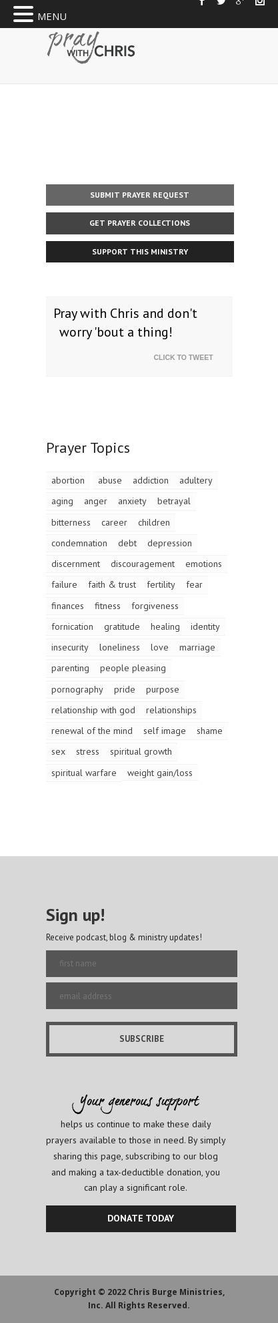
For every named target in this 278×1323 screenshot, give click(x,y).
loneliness (119, 647)
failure (64, 584)
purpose (162, 689)
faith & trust (112, 584)
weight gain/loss (160, 773)
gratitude (122, 626)
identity (205, 626)
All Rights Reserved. (147, 1305)
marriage (197, 647)
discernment (75, 564)
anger (95, 501)
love (160, 647)
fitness (108, 606)
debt (127, 543)
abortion (68, 480)
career (114, 522)
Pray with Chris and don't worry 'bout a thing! (125, 323)
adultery (196, 480)
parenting (70, 668)
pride (124, 689)
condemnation (79, 543)
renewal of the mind (92, 731)
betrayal (174, 501)
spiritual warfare (84, 773)
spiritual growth (141, 751)
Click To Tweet (186, 357)
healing (165, 626)
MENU (52, 16)
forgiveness (155, 606)
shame (210, 731)
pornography (77, 689)
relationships (171, 710)
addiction (151, 480)
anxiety (132, 501)
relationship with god (93, 710)
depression (169, 543)
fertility (161, 584)
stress (87, 751)
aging (62, 501)
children (154, 522)
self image (164, 731)
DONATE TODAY (140, 1218)
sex (58, 751)
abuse (110, 480)
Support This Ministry (140, 251)
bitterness (71, 522)
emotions (203, 564)
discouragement (143, 564)
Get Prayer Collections (139, 223)
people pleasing (133, 668)
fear (194, 584)
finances (67, 606)
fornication (72, 626)
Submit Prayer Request (139, 195)
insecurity (70, 647)
